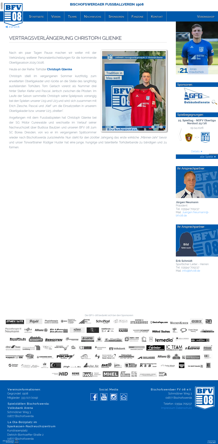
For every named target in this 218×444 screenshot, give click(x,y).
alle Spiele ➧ (208, 156)
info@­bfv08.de (190, 270)
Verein (55, 16)
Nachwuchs (92, 16)
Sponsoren (116, 16)
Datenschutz (184, 408)
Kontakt (157, 16)
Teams (72, 16)
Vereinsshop (205, 16)
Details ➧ (197, 151)
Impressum (168, 408)
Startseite (36, 16)
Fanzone (138, 16)
